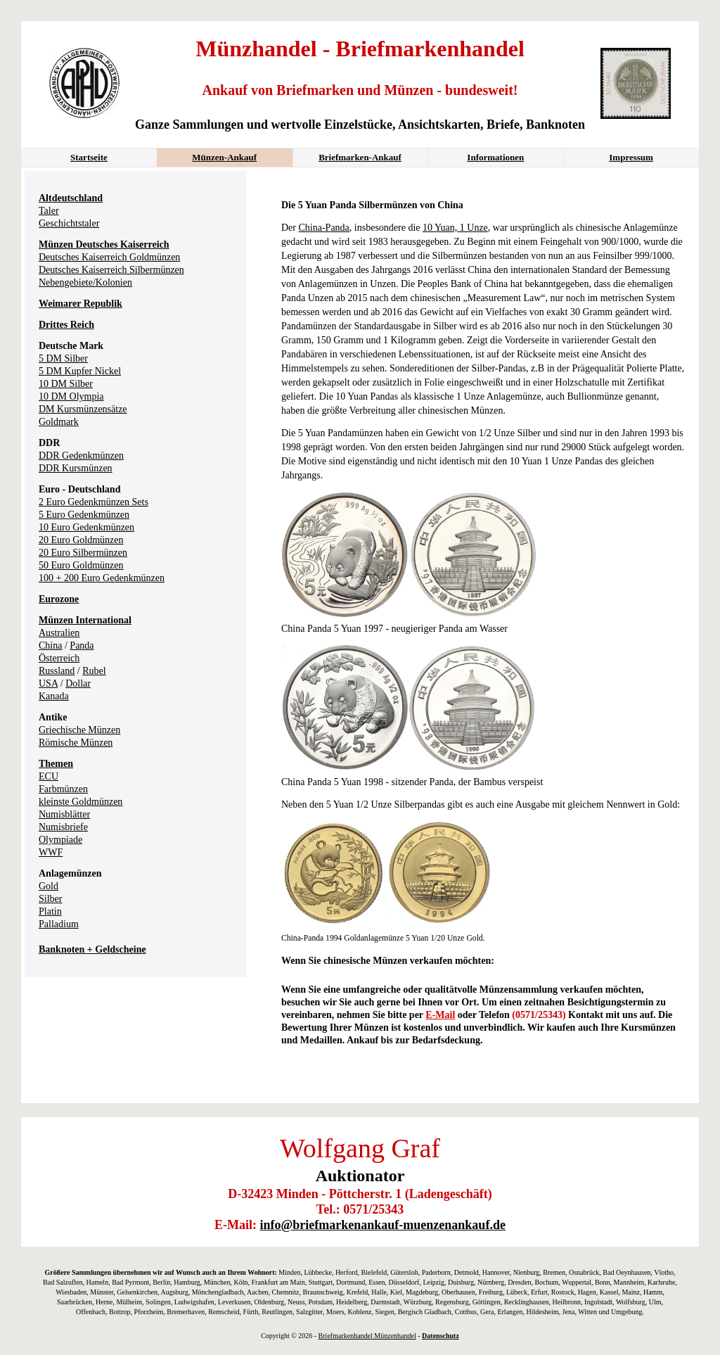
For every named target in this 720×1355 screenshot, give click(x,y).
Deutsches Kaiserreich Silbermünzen (111, 270)
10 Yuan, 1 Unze (455, 227)
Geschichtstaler (69, 223)
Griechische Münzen (79, 730)
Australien (59, 633)
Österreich (59, 658)
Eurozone (59, 599)
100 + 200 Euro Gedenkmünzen (102, 578)
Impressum (631, 157)
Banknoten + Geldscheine (92, 949)
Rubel (93, 671)
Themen (56, 763)
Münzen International (85, 620)
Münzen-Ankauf (224, 157)
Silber (50, 898)
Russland (57, 671)
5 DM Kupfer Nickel (80, 371)
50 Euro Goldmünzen (81, 565)
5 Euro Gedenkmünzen (84, 514)
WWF (51, 852)
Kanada (54, 696)
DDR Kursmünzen (75, 468)
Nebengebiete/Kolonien (85, 282)
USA (48, 683)
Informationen (495, 157)
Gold (48, 886)
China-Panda (324, 227)
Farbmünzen (63, 789)
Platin (50, 911)
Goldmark (59, 421)
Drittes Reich (66, 324)
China (50, 645)
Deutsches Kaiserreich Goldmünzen (109, 257)
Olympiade (60, 839)
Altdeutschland (71, 198)
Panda (82, 645)
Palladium (59, 924)
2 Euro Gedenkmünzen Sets (93, 502)
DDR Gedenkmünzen (81, 455)
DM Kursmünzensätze (83, 409)
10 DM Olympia (71, 396)
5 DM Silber (63, 358)
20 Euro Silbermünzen (83, 552)
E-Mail (440, 1015)
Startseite (89, 157)
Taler (49, 210)
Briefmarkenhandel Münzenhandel (367, 1336)
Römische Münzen (75, 742)
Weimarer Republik (80, 303)
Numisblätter (64, 814)
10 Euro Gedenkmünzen (86, 527)
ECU (48, 776)
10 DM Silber (66, 383)
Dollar (78, 683)
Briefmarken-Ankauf (360, 157)
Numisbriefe (63, 827)
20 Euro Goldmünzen (81, 540)
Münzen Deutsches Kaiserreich (104, 244)
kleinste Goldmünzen (80, 801)
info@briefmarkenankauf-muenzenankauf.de (383, 1225)
